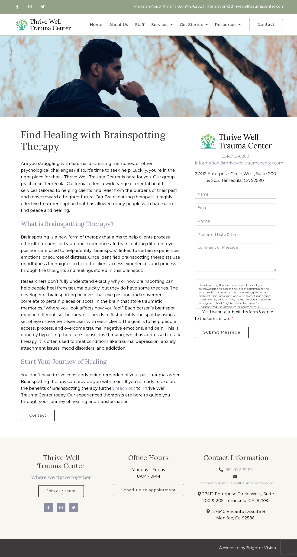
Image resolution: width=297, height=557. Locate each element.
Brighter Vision (261, 548)
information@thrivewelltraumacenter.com (244, 6)
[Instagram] (30, 6)
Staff (139, 24)
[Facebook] (17, 6)
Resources (225, 24)
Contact (266, 24)
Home (96, 24)
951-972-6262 (190, 6)
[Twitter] (42, 6)
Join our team (61, 491)
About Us (118, 24)
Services (159, 24)
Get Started (191, 24)
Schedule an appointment (148, 490)
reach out (125, 388)
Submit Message (222, 332)
